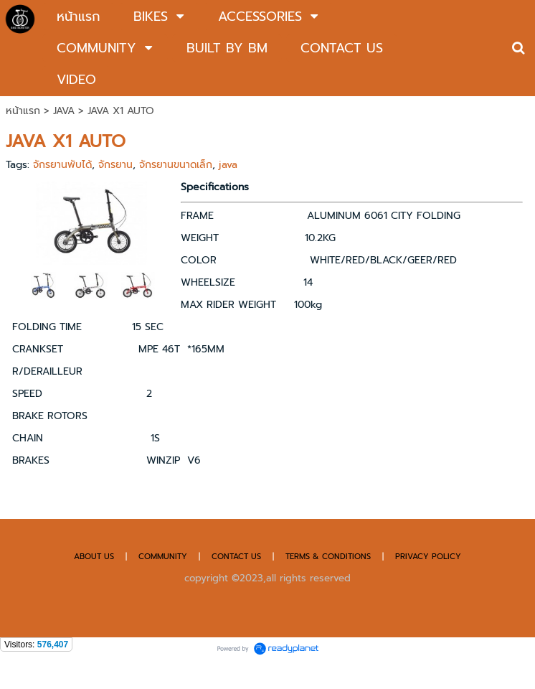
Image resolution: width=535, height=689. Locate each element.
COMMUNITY (162, 556)
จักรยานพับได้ (62, 164)
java (228, 164)
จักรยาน (115, 164)
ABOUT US (94, 556)
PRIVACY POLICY (428, 556)
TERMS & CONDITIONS (328, 556)
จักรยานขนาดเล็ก (175, 164)
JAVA (64, 110)
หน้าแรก (23, 110)
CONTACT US (238, 556)
